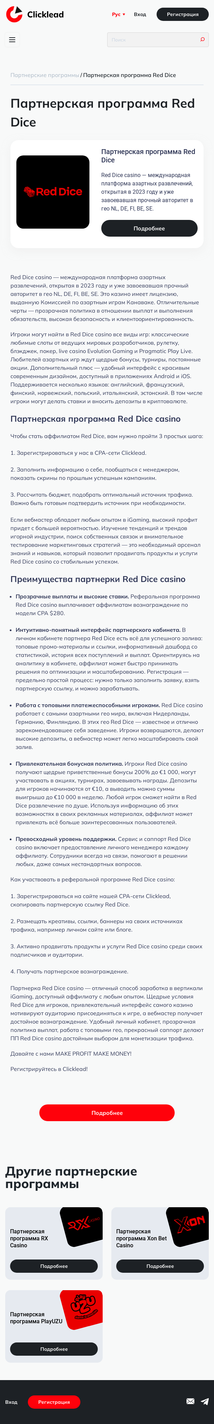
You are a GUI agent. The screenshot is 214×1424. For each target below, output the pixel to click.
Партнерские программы (44, 74)
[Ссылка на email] (191, 1402)
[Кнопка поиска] (202, 39)
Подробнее (149, 228)
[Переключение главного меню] (12, 40)
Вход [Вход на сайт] (140, 14)
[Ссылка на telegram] (204, 1403)
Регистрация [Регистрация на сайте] (183, 14)
